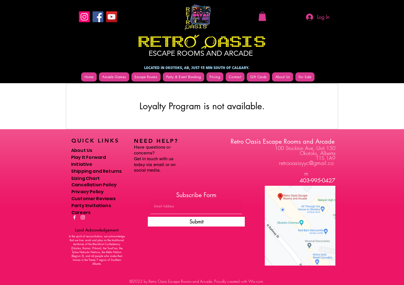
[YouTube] (111, 16)
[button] (262, 16)
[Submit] (196, 222)
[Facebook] (98, 16)
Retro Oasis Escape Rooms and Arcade (283, 141)
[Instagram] (84, 16)
